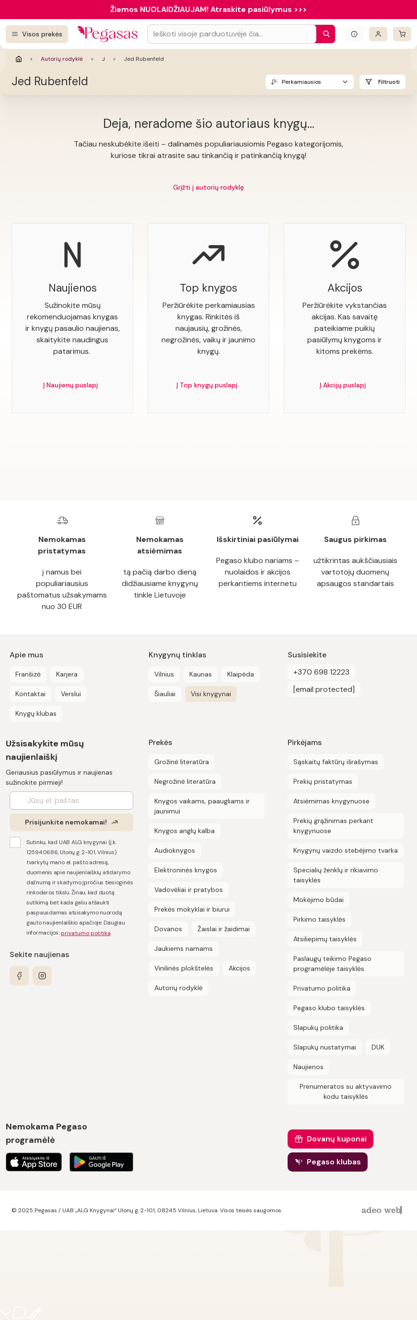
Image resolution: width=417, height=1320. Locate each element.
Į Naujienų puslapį (70, 385)
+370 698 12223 (321, 672)
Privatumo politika (321, 988)
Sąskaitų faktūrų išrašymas (335, 761)
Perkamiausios (301, 82)
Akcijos (239, 968)
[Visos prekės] (37, 34)
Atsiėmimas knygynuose (331, 801)
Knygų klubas (36, 713)
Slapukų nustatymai (324, 1047)
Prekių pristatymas (322, 781)
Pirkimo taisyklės (319, 919)
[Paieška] (324, 34)
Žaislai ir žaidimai (223, 929)
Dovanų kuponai (337, 1139)
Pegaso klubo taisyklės (329, 1008)
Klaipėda (240, 674)
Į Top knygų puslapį (206, 385)
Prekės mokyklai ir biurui (192, 909)
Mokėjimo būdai (318, 899)
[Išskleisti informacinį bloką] (354, 34)
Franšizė (28, 674)
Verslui (71, 693)
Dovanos (168, 929)
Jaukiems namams (183, 948)
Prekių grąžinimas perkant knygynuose (333, 825)
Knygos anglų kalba (184, 830)
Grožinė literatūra (181, 761)
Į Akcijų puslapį (343, 385)
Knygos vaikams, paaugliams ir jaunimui (202, 806)
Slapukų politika (318, 1027)
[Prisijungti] (378, 34)
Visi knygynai (211, 693)
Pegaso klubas (334, 1162)
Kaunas (200, 674)
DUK (377, 1047)
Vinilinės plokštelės (183, 968)
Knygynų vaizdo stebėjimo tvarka (345, 850)
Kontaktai (30, 693)
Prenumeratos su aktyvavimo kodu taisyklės (346, 1091)
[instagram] (42, 975)
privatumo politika (86, 933)
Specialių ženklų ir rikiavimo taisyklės (335, 875)
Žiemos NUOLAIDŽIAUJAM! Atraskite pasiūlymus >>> (208, 9)
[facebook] (19, 975)
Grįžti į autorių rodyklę (208, 187)
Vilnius (164, 674)
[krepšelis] (402, 34)
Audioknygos (174, 850)
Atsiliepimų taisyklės (325, 939)
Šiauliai (164, 693)
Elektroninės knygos (185, 870)
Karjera (67, 674)
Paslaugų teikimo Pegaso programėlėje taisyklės (332, 963)
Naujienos (308, 1066)
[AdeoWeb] (382, 1210)
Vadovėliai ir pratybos (188, 889)
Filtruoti (389, 82)
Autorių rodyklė (62, 59)
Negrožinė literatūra (185, 781)
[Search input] (231, 34)
